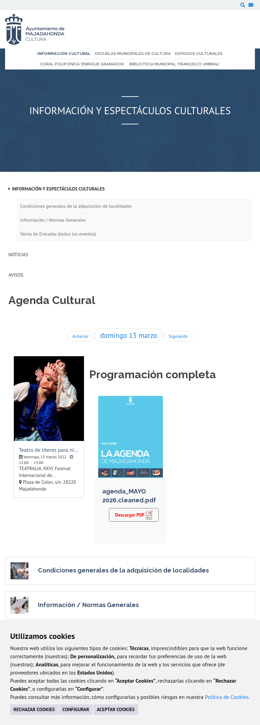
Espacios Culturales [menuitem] (199, 53)
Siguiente (178, 336)
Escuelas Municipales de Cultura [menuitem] (133, 53)
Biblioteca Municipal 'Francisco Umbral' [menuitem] (174, 64)
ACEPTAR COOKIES (116, 709)
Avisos (15, 275)
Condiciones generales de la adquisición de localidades (76, 206)
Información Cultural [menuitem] (63, 53)
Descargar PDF (134, 514)
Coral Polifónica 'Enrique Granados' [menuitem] (82, 64)
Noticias (18, 254)
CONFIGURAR (75, 709)
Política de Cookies (226, 696)
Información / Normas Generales (53, 220)
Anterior (80, 336)
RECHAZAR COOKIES (34, 709)
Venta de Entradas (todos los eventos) (58, 234)
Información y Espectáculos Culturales (58, 189)
